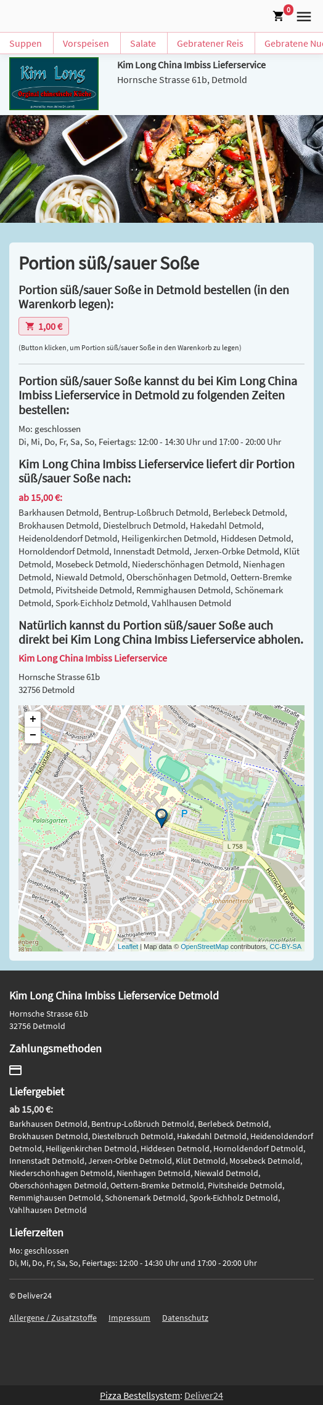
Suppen (25, 43)
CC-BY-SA (285, 946)
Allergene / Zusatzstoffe (53, 1317)
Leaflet (128, 946)
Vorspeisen (86, 43)
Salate (143, 43)
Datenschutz (185, 1317)
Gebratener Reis (210, 43)
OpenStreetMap (205, 946)
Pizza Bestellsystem (140, 1395)
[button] (301, 15)
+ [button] (33, 719)
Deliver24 (203, 1395)
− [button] (33, 735)
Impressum (129, 1317)
